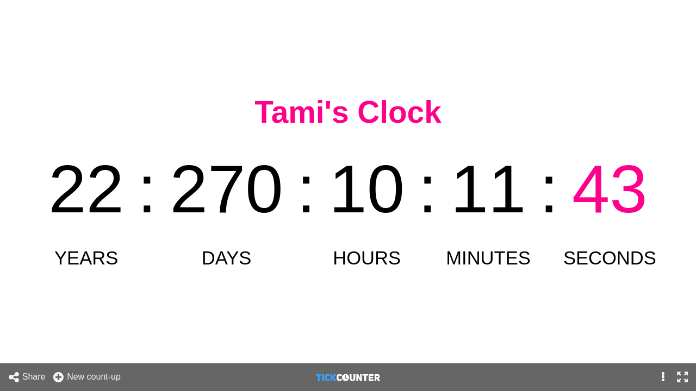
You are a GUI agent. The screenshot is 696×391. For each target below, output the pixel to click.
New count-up (86, 377)
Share (26, 377)
